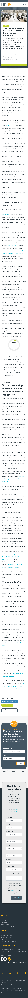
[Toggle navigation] (25, 4)
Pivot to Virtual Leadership (8, 955)
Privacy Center (5, 988)
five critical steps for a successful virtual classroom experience (11, 557)
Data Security (5, 922)
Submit (21, 763)
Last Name (9, 824)
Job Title (8, 859)
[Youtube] (10, 973)
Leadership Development (9, 701)
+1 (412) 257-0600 (6, 937)
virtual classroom (11, 246)
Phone (8, 838)
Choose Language (15, 1)
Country (6, 755)
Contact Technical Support (8, 942)
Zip (7, 852)
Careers (3, 920)
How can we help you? (12, 874)
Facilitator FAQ (5, 924)
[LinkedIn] (2, 973)
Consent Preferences (17, 988)
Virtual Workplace (7, 705)
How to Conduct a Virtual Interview (10, 949)
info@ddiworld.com (6, 939)
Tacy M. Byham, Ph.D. (14, 59)
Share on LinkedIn (9, 710)
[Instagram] (18, 973)
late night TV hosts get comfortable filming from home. (13, 479)
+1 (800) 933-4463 (6, 935)
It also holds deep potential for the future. (13, 643)
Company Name (10, 866)
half (7, 126)
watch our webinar (12, 567)
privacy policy (6, 772)
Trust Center (6, 990)
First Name (9, 817)
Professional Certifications (8, 927)
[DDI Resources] (25, 973)
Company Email (8, 749)
